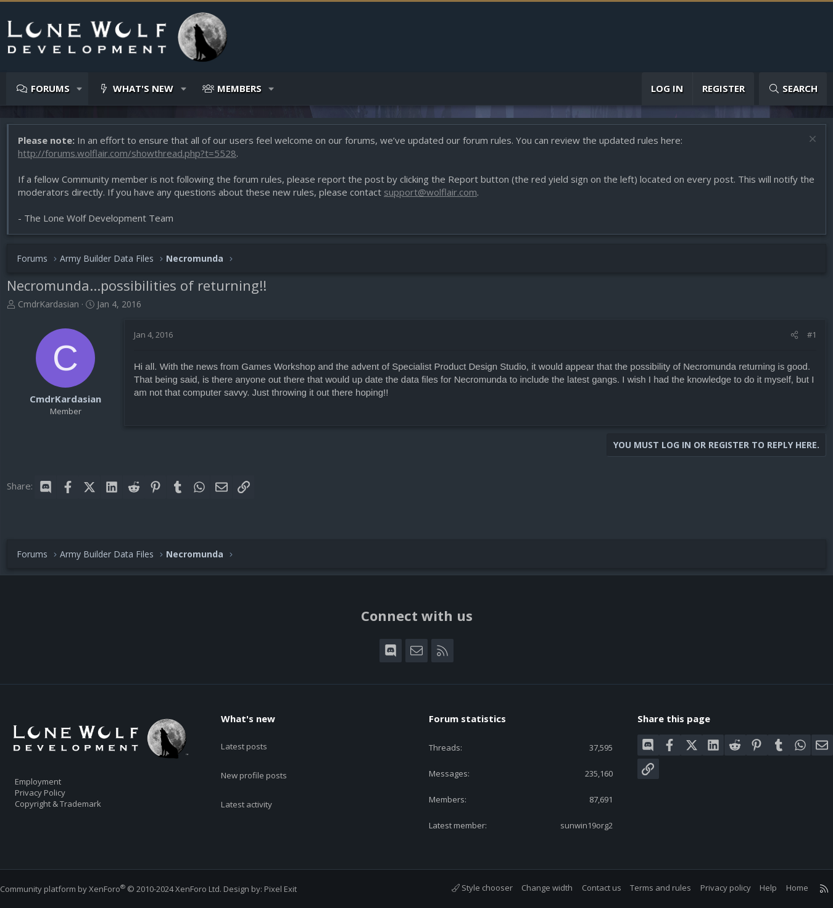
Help (756, 887)
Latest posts (254, 733)
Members (239, 88)
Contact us (589, 887)
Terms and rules (648, 887)
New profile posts (265, 757)
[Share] (788, 340)
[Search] (793, 88)
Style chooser (469, 887)
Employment (54, 773)
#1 (805, 340)
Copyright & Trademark (77, 799)
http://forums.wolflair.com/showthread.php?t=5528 (133, 159)
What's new (143, 88)
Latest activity (257, 781)
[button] (80, 88)
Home (785, 887)
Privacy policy (713, 887)
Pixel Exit (292, 888)
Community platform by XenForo (123, 888)
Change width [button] (534, 887)
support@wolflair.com (453, 198)
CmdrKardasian (54, 310)
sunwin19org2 (576, 824)
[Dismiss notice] (805, 146)
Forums (50, 88)
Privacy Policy (56, 786)
